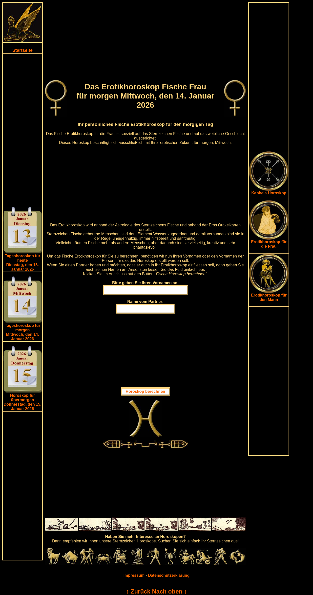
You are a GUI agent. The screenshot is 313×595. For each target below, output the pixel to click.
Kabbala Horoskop (269, 191)
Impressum (134, 575)
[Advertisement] (22, 128)
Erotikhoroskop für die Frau (269, 242)
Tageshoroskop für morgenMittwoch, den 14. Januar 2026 (22, 332)
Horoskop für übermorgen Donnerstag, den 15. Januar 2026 (23, 402)
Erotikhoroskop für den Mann (269, 296)
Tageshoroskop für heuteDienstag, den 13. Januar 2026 (22, 262)
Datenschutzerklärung (168, 575)
